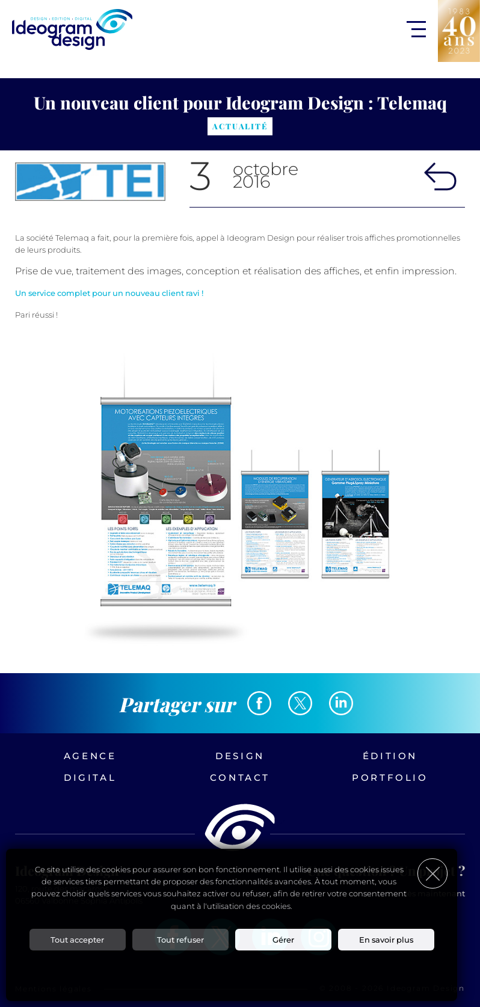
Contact (240, 777)
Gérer (283, 939)
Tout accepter (77, 939)
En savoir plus (386, 939)
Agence (90, 756)
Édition (390, 756)
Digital (90, 777)
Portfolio (390, 777)
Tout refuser (180, 939)
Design (240, 756)
